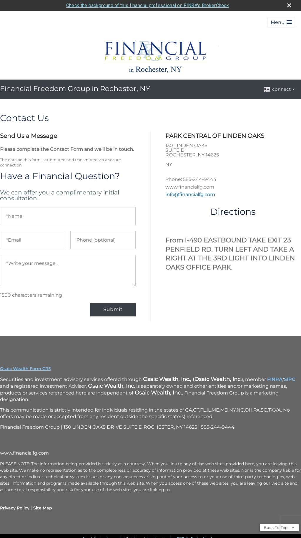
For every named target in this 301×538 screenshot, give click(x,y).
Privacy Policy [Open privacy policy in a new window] (14, 508)
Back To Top (279, 527)
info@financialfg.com (190, 194)
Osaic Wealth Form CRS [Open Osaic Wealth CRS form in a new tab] (25, 368)
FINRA (274, 379)
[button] (281, 22)
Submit (112, 309)
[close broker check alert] (289, 5)
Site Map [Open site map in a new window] (42, 508)
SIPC (289, 379)
